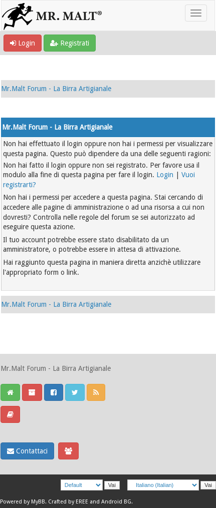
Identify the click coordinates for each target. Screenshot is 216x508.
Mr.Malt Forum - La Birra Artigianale (56, 89)
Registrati (69, 43)
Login (22, 43)
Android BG (116, 501)
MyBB (38, 501)
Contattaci (27, 451)
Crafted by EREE (68, 501)
